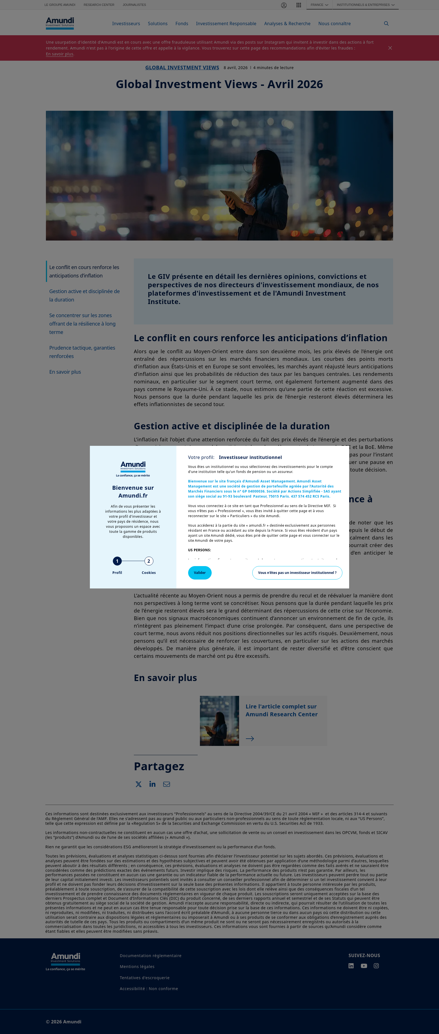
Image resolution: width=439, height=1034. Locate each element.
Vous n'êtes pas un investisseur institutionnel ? (297, 572)
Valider (200, 572)
